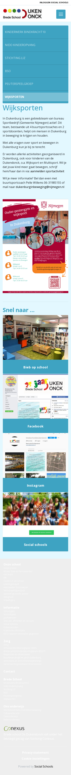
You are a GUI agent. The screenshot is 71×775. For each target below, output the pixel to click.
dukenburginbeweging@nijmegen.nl (40, 187)
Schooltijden (10, 614)
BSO (8, 71)
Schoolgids (9, 611)
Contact (9, 671)
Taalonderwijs (11, 716)
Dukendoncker (11, 627)
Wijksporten (14, 97)
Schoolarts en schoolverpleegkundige (22, 660)
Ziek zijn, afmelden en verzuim (19, 620)
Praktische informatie (14, 630)
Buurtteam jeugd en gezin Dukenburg (22, 657)
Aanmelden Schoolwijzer (16, 587)
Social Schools (43, 766)
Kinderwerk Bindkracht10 (25, 32)
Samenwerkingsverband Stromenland (22, 664)
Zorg (7, 641)
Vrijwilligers (9, 600)
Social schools (11, 624)
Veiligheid (8, 596)
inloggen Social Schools (54, 2)
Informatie (11, 608)
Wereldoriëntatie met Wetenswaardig (22, 710)
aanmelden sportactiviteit (47, 171)
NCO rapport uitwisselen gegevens (21, 633)
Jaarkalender (10, 617)
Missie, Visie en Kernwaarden (18, 571)
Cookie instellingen (36, 759)
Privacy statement (35, 752)
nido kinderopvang (20, 45)
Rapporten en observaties (17, 654)
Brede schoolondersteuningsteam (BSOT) (24, 651)
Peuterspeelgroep (19, 84)
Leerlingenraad (11, 584)
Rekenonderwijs (12, 719)
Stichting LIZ (15, 58)
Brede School (13, 679)
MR (5, 577)
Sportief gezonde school (16, 593)
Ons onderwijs (14, 706)
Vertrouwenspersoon (14, 590)
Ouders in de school (14, 580)
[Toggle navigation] (60, 14)
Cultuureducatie (12, 713)
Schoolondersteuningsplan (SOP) (20, 647)
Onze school (12, 564)
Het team (8, 574)
